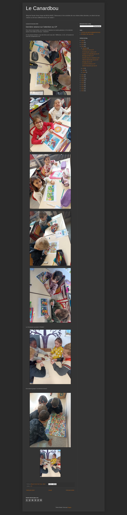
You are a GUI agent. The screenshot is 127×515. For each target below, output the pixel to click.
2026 (82, 40)
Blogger (69, 507)
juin (83, 68)
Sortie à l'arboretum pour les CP (89, 65)
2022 (82, 74)
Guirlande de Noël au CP (88, 49)
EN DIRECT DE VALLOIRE (87, 34)
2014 (82, 90)
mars (84, 70)
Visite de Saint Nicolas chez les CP (90, 59)
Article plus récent (30, 490)
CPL (31, 486)
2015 (82, 88)
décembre (85, 48)
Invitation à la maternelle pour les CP (90, 53)
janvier (84, 72)
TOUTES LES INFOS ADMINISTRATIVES (90, 32)
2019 (82, 80)
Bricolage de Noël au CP (87, 55)
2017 (82, 84)
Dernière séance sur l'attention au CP (90, 57)
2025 (82, 42)
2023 (82, 46)
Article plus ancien (70, 490)
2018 (82, 82)
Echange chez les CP (87, 61)
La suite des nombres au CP (88, 63)
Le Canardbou (42, 8)
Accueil (50, 490)
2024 (82, 44)
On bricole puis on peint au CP (89, 52)
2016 (82, 86)
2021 (82, 76)
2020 (82, 78)
